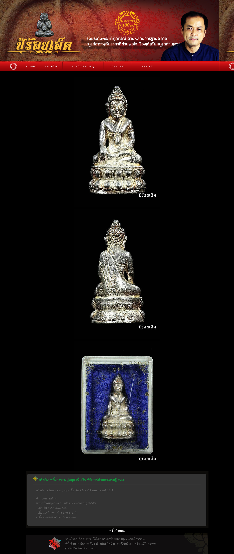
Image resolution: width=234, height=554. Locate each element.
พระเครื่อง (51, 66)
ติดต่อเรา (147, 66)
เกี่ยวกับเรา (117, 66)
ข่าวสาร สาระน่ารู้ (83, 66)
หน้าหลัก (31, 66)
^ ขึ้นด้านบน (117, 530)
